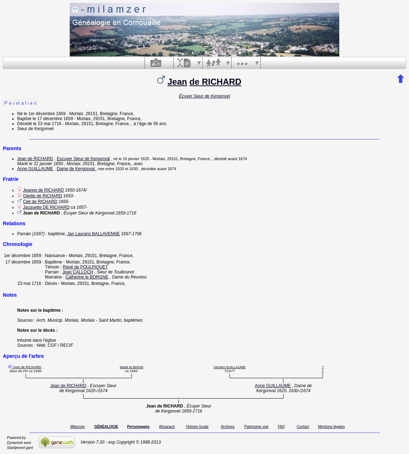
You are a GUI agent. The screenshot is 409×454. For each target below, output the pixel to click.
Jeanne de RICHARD (43, 190)
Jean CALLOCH (77, 272)
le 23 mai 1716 (47, 123)
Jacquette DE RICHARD (46, 207)
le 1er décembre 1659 (45, 113)
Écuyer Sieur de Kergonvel (204, 96)
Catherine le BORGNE (86, 277)
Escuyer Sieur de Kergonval (83, 158)
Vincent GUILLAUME (229, 367)
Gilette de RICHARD (42, 195)
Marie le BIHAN (131, 367)
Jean (177, 82)
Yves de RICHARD (27, 367)
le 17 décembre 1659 (53, 118)
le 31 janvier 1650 (46, 163)
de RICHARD (215, 82)
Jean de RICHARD (35, 158)
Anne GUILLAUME (35, 168)
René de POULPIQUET (85, 267)
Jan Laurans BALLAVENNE (93, 233)
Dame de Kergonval (76, 168)
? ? (323, 369)
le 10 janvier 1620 (134, 159)
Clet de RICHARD (40, 201)
